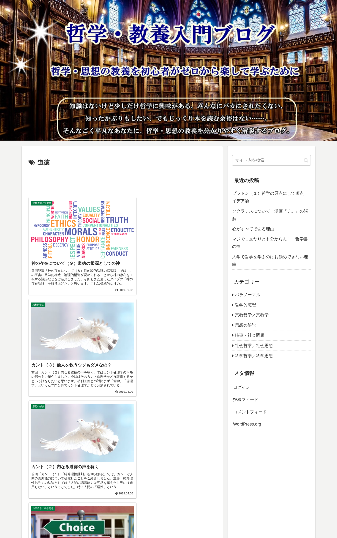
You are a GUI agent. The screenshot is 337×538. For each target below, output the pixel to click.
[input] (271, 160)
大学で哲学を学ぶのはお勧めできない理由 (270, 260)
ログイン (241, 387)
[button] (306, 160)
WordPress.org (247, 424)
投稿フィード (245, 399)
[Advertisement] (122, 180)
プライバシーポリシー (42, 531)
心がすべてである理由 (253, 229)
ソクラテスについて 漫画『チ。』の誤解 (270, 215)
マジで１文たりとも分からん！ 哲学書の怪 (270, 243)
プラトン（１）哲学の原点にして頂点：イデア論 (270, 197)
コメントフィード (250, 412)
